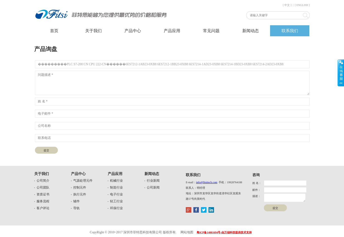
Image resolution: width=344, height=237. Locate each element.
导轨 (76, 208)
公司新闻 (153, 187)
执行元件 (79, 194)
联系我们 (290, 30)
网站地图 (186, 232)
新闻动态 (250, 30)
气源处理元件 (83, 180)
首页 (54, 30)
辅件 (76, 201)
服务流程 (43, 201)
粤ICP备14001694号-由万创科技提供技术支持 (224, 232)
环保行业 (116, 208)
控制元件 (79, 187)
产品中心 (132, 30)
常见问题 (211, 30)
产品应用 (172, 30)
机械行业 (116, 180)
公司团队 (43, 187)
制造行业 (116, 187)
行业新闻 (153, 180)
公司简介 (43, 180)
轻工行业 (116, 201)
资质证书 (43, 194)
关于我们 (93, 30)
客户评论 (43, 208)
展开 (341, 72)
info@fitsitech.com (206, 182)
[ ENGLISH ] (302, 5)
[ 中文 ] (287, 5)
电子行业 (116, 194)
